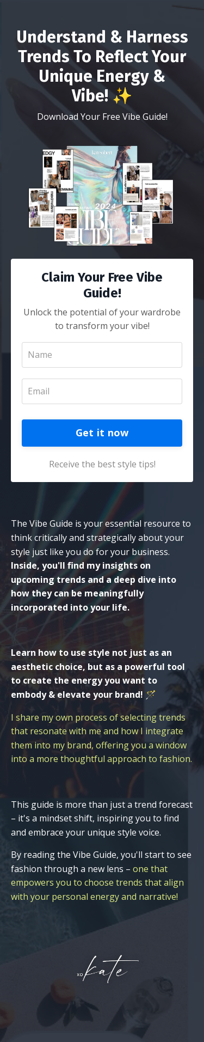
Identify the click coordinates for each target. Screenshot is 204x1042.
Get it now (102, 432)
